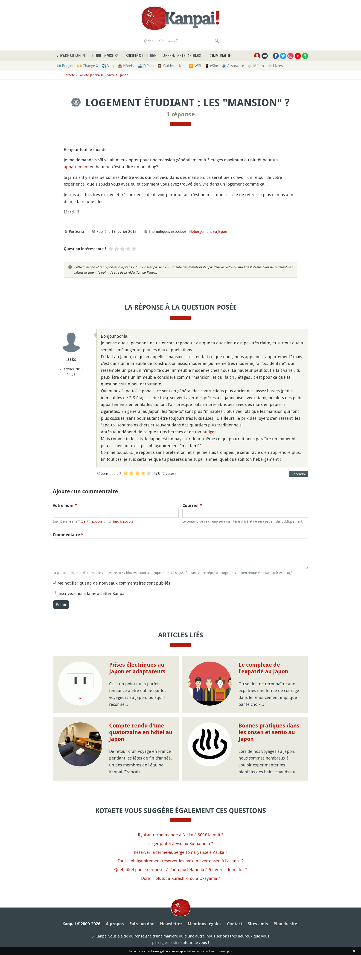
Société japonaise (91, 75)
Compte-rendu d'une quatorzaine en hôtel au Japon (140, 732)
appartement (76, 166)
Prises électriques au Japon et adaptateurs (137, 668)
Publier (61, 604)
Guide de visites (105, 56)
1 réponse (180, 114)
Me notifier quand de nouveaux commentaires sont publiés (113, 583)
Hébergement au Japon (208, 231)
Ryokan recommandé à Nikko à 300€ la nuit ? (180, 834)
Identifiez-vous (91, 521)
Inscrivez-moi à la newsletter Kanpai (91, 593)
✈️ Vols (108, 65)
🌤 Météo (256, 65)
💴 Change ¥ (87, 65)
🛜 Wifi (195, 65)
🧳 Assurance (233, 65)
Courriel (192, 505)
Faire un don (141, 923)
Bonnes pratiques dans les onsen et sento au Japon (269, 732)
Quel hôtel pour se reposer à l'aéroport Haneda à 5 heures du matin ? (180, 869)
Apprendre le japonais (182, 56)
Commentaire (68, 534)
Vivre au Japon (117, 75)
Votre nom (65, 505)
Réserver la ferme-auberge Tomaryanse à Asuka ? (180, 852)
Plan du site (285, 923)
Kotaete (69, 75)
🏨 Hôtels (126, 65)
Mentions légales (204, 923)
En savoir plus (223, 951)
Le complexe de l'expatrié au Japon (263, 668)
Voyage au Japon (70, 56)
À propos (115, 923)
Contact (234, 923)
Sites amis (258, 923)
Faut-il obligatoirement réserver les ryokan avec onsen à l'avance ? (181, 860)
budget (209, 432)
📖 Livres (275, 65)
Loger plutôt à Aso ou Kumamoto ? (180, 843)
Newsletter (171, 923)
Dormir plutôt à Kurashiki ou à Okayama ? (180, 878)
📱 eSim (211, 65)
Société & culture (141, 56)
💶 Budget (64, 65)
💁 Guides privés (171, 65)
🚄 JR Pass (145, 65)
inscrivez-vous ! (124, 521)
